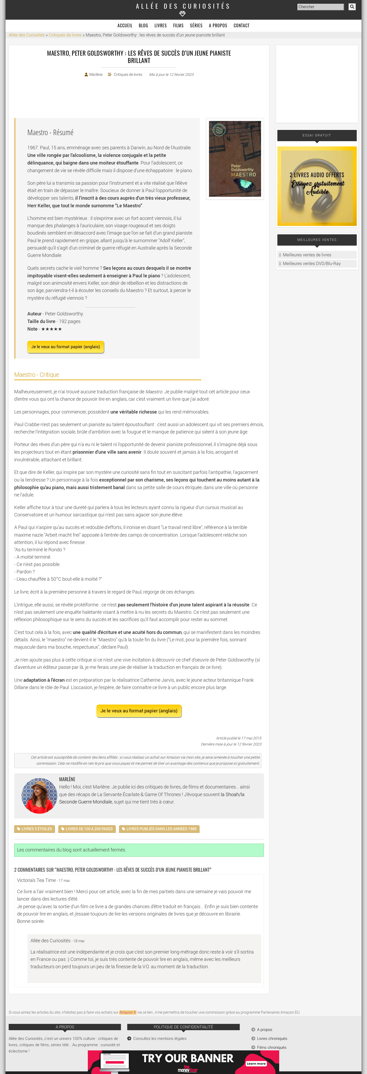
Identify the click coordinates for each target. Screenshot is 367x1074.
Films (178, 26)
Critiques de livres (128, 74)
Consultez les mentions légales (160, 1038)
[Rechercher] (352, 6)
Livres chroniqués (272, 1038)
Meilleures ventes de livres (307, 254)
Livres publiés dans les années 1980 (161, 829)
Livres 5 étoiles (37, 829)
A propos (218, 26)
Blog (143, 26)
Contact (241, 26)
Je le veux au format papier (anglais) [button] (65, 346)
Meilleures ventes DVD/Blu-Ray (312, 263)
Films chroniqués (272, 1047)
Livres (161, 26)
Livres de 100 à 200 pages (89, 829)
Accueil (125, 26)
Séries (196, 26)
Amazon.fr (127, 1012)
